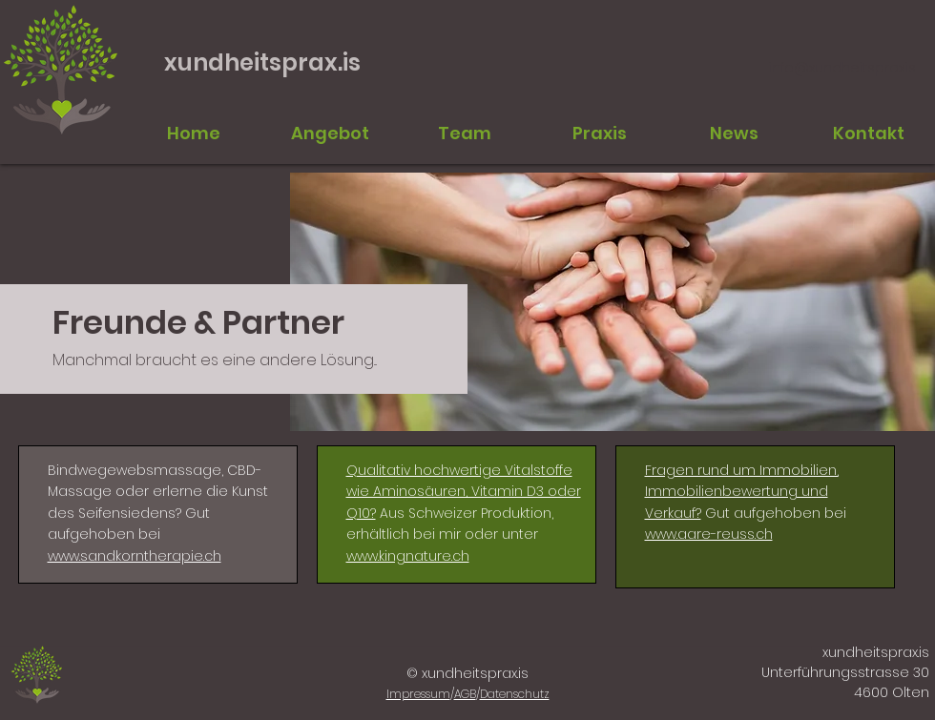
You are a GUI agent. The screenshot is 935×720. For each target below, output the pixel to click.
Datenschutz (515, 694)
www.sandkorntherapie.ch (134, 556)
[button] (464, 133)
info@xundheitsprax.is (842, 67)
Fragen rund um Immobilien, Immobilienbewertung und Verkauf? (742, 492)
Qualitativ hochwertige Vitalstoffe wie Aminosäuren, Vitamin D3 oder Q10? (463, 492)
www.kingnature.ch (407, 556)
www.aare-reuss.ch (709, 534)
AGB (465, 694)
